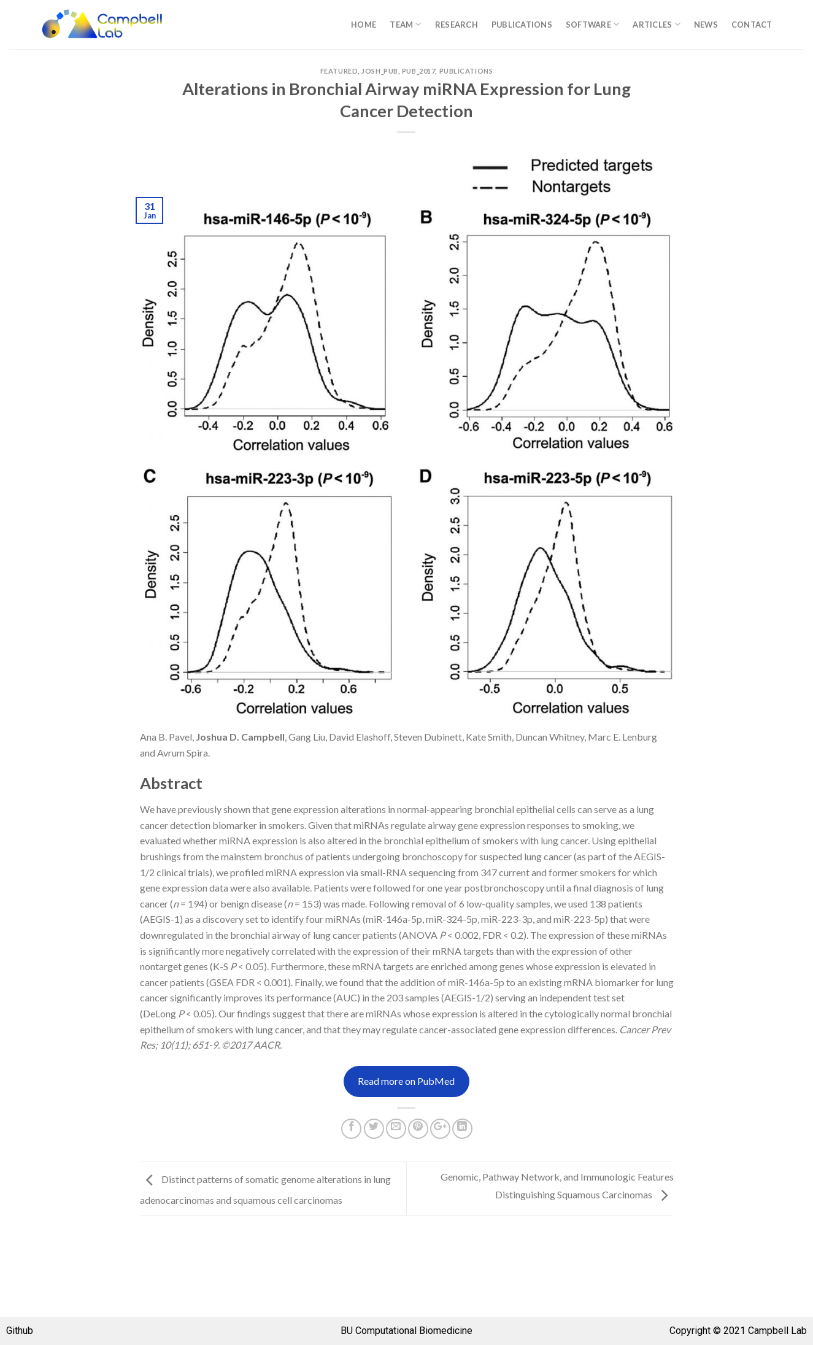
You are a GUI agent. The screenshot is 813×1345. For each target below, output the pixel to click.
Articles (656, 24)
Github (19, 1330)
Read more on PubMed (406, 1081)
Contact (752, 24)
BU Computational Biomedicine (406, 1330)
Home (363, 24)
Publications (521, 24)
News (706, 24)
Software (593, 24)
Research (456, 24)
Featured (339, 71)
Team (405, 24)
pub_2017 (418, 71)
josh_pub (379, 71)
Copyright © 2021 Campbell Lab (738, 1330)
